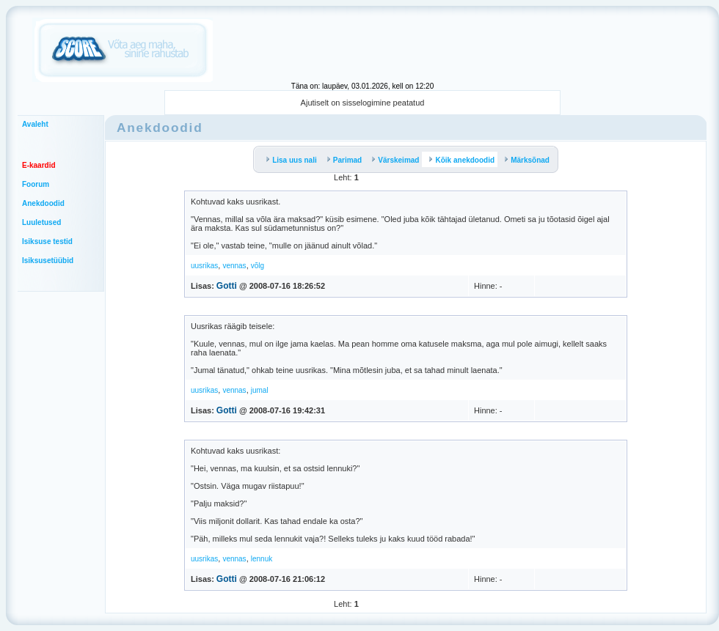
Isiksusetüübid (47, 261)
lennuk (261, 559)
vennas (234, 266)
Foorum (35, 184)
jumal (260, 390)
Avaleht (35, 124)
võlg (257, 266)
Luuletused (41, 222)
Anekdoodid (43, 203)
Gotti (226, 286)
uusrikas (204, 266)
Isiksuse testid (47, 241)
